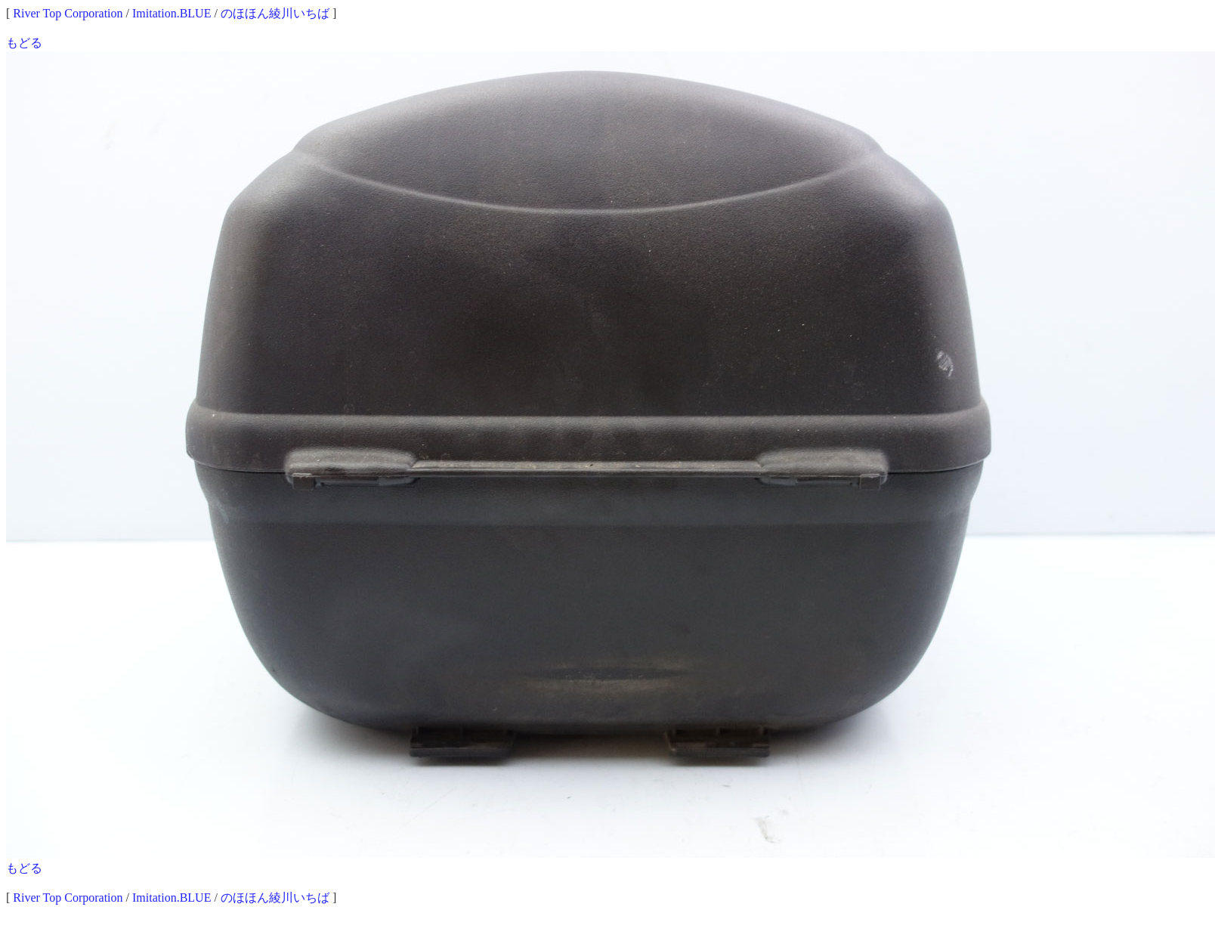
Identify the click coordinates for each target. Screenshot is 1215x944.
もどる (24, 42)
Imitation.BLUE (171, 13)
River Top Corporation (67, 13)
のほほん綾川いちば (275, 13)
